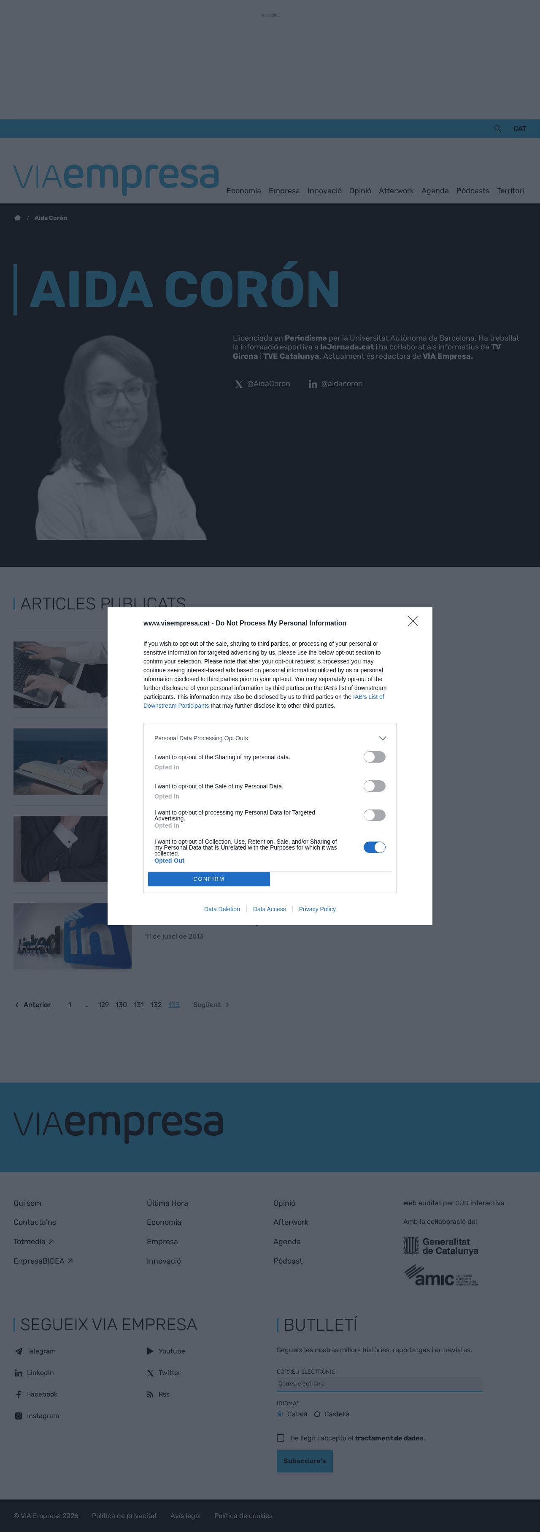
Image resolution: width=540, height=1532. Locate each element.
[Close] (416, 624)
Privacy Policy (317, 909)
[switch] (375, 757)
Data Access (269, 909)
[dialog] (270, 766)
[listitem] (270, 738)
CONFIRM (209, 879)
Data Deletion (222, 909)
